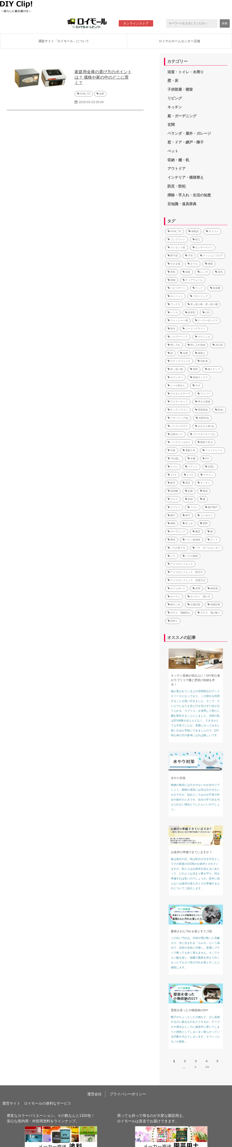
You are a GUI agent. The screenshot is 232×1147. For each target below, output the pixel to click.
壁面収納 (201, 409)
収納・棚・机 (178, 160)
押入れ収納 (202, 401)
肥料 (204, 523)
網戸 (171, 515)
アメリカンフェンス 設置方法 (186, 580)
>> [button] (207, 1067)
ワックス (174, 304)
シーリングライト (194, 328)
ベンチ (173, 312)
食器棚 (215, 288)
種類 (171, 523)
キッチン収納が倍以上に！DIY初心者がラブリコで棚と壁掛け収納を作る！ (195, 680)
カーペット (175, 296)
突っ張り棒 (175, 369)
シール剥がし (176, 385)
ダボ (196, 385)
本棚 (191, 458)
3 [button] (196, 1061)
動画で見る (205, 442)
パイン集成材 (191, 539)
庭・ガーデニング (181, 116)
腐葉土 (200, 353)
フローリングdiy (178, 417)
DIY (206, 458)
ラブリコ (174, 507)
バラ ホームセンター (206, 547)
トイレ (173, 466)
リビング (174, 98)
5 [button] (217, 1061)
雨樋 (171, 280)
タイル (193, 263)
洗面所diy (202, 417)
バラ (171, 556)
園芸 (196, 531)
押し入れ (174, 344)
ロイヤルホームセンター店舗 (179, 41)
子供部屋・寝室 (180, 89)
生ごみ (188, 523)
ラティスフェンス (179, 361)
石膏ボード (175, 434)
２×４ (172, 474)
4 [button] (207, 1061)
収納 (189, 499)
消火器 (218, 344)
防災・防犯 (176, 186)
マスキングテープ (179, 393)
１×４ (188, 474)
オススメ (212, 231)
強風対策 (214, 604)
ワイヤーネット (178, 401)
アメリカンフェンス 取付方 (185, 572)
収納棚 (173, 490)
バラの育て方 (176, 547)
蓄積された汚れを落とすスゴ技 (191, 931)
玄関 (171, 125)
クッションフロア (211, 255)
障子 (186, 515)
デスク (173, 499)
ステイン (207, 474)
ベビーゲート (176, 288)
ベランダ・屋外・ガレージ (189, 133)
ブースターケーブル (202, 434)
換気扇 (213, 588)
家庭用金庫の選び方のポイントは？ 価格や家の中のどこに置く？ (103, 77)
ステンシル (202, 336)
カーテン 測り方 (199, 596)
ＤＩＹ (213, 539)
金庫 (101, 93)
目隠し (210, 466)
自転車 (203, 361)
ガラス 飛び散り (209, 612)
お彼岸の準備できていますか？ (191, 852)
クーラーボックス (206, 320)
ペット (172, 151)
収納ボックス (199, 377)
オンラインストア (136, 23)
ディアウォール (193, 280)
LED (206, 312)
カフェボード (176, 588)
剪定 (186, 482)
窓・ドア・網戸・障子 (185, 142)
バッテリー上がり (179, 442)
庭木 (171, 482)
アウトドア (176, 168)
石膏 (171, 450)
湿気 (219, 271)
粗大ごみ (174, 604)
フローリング (199, 296)
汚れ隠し (174, 458)
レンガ (203, 271)
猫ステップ (212, 369)
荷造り (173, 620)
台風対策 (194, 604)
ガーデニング (176, 531)
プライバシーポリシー (128, 1094)
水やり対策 (178, 778)
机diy (219, 409)
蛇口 (196, 239)
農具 (171, 539)
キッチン (174, 107)
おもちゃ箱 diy (204, 426)
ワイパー (204, 393)
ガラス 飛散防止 (179, 612)
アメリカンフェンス (180, 564)
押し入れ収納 (196, 344)
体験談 (193, 231)
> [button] (195, 1067)
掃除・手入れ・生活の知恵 (189, 195)
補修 (209, 263)
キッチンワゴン (178, 409)
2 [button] (185, 1061)
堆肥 (194, 369)
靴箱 (204, 490)
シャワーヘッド (178, 336)
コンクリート (176, 239)
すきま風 (174, 263)
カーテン (174, 596)
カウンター (175, 377)
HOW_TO (85, 93)
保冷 (171, 328)
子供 (189, 255)
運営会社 (94, 1094)
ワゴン (193, 507)
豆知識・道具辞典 (181, 204)
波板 (186, 271)
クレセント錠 (176, 247)
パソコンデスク (178, 426)
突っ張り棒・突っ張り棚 (203, 304)
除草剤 (190, 312)
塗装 (171, 271)
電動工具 (189, 450)
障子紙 (173, 255)
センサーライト (203, 247)
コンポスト (205, 515)
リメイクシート (213, 450)
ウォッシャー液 (178, 320)
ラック (198, 288)
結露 (189, 490)
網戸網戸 (211, 507)
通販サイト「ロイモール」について (63, 41)
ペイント (191, 466)
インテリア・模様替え (185, 177)
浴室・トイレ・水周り (185, 72)
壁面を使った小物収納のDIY (189, 1010)
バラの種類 (190, 556)
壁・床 (172, 81)
